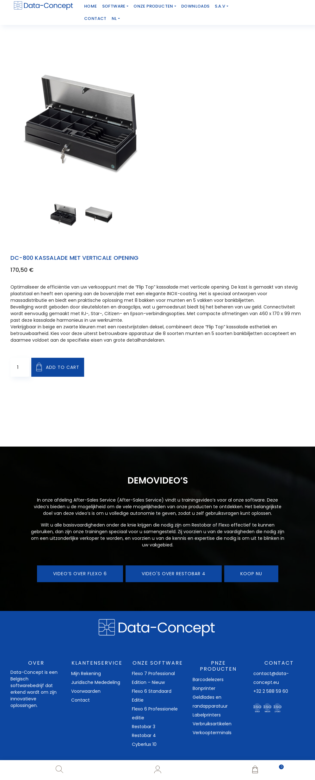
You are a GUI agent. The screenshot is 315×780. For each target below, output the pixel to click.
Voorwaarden (86, 691)
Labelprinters (207, 715)
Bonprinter (204, 688)
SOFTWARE (114, 6)
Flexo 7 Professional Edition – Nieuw (153, 678)
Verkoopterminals (212, 732)
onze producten (153, 6)
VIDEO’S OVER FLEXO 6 (80, 573)
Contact (80, 700)
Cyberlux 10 (144, 744)
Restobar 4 (144, 735)
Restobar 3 (143, 726)
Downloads (195, 6)
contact (95, 18)
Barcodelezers (208, 679)
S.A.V (220, 6)
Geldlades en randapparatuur (210, 701)
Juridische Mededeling (95, 682)
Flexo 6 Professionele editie (155, 713)
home (90, 6)
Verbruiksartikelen (212, 724)
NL (114, 18)
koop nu (251, 573)
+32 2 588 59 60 (270, 691)
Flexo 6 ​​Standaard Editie (151, 695)
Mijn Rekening (86, 673)
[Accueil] (43, 5)
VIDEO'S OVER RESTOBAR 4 (174, 573)
